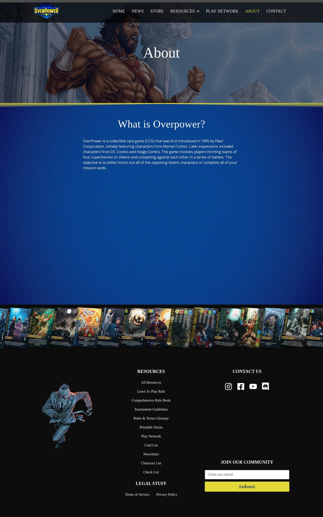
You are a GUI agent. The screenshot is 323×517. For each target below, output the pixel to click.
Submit (247, 486)
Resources (151, 371)
